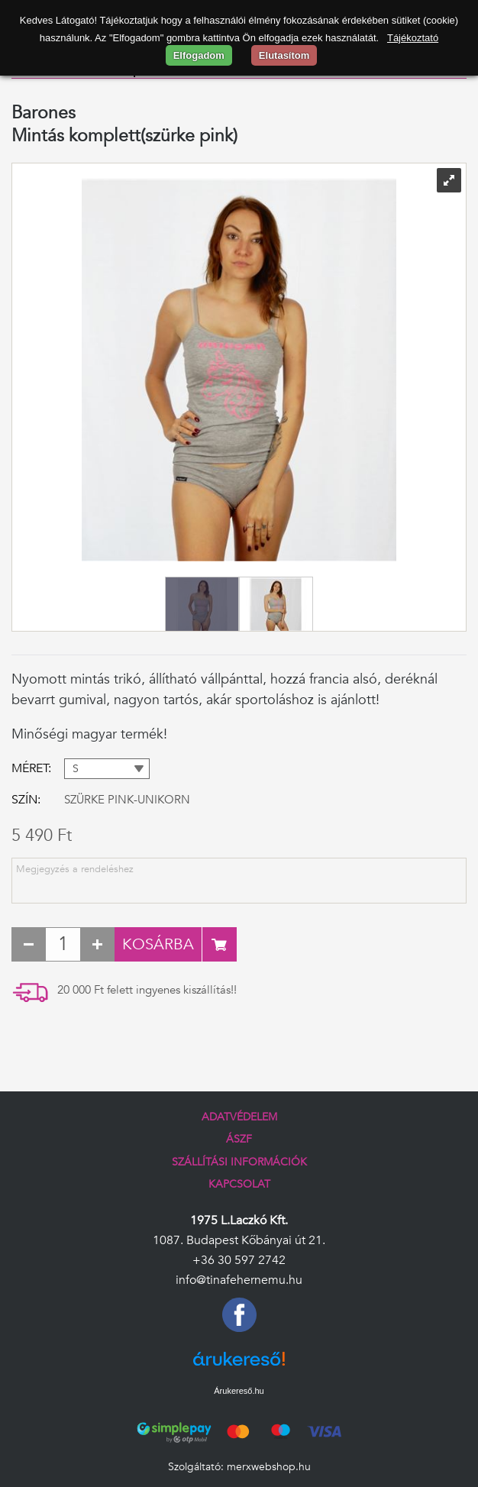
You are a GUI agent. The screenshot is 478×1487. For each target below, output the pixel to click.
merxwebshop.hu (269, 1467)
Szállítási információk (239, 1162)
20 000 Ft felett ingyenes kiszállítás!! (147, 990)
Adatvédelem (239, 1117)
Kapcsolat (239, 1184)
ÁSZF (239, 1139)
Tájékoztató (412, 38)
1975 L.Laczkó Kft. (239, 1220)
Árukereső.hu (238, 1390)
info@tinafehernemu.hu (239, 1280)
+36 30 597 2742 (239, 1260)
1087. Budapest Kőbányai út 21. (239, 1240)
